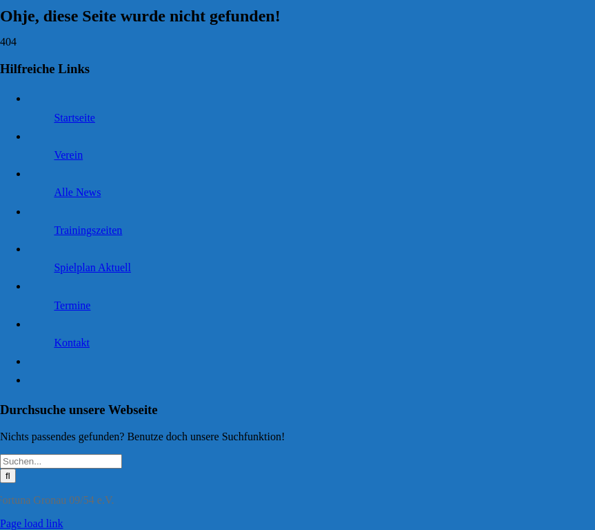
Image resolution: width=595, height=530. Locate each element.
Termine (72, 305)
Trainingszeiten (88, 230)
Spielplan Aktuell (92, 267)
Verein (68, 155)
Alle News (77, 192)
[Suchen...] (61, 461)
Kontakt (72, 343)
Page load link (31, 523)
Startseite (74, 118)
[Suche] (8, 476)
